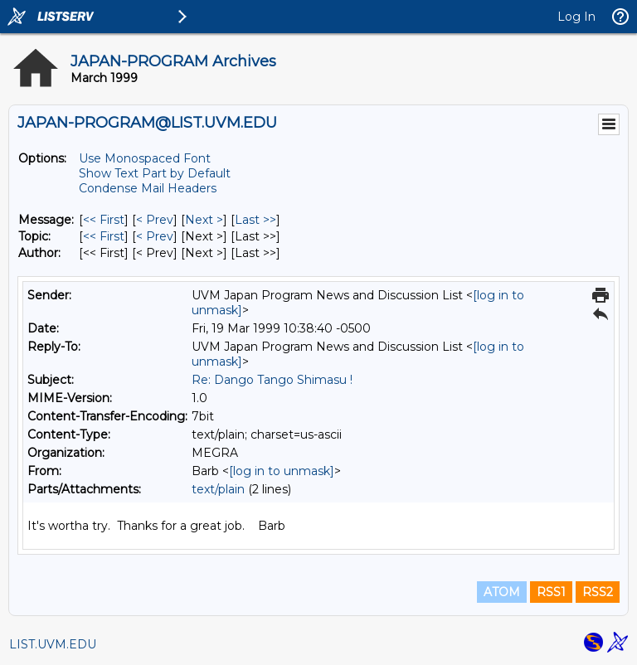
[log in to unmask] (281, 471)
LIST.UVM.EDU (52, 644)
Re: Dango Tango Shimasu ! (272, 379)
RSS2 (597, 592)
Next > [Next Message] (204, 219)
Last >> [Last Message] (255, 219)
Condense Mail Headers (147, 188)
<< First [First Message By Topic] (103, 236)
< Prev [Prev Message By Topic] (154, 236)
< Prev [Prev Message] (154, 219)
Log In (576, 16)
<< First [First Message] (103, 219)
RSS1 (551, 592)
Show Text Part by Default (155, 173)
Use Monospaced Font (145, 158)
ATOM (502, 592)
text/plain (218, 489)
